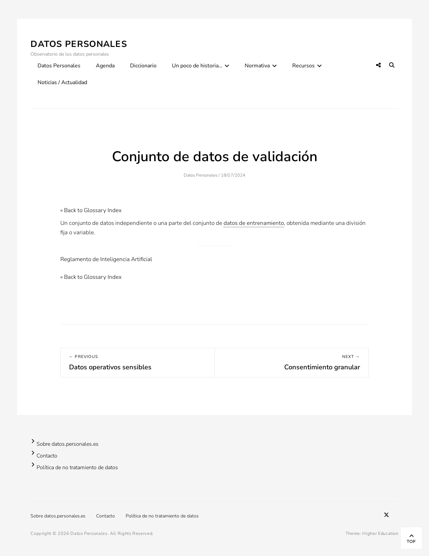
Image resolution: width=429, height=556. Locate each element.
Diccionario (143, 65)
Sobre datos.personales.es (68, 444)
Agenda (105, 65)
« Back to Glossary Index (91, 210)
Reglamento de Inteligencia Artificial (106, 259)
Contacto (47, 455)
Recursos (303, 65)
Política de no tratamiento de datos (77, 467)
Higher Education (380, 534)
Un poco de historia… (197, 65)
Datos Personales (78, 44)
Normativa (257, 65)
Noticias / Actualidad (62, 82)
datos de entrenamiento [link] (254, 223)
